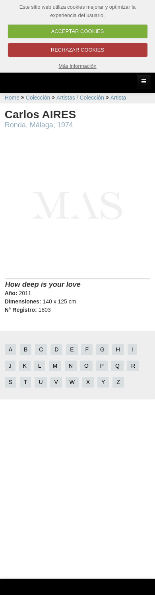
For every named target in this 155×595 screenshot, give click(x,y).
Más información (77, 66)
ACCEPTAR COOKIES (77, 31)
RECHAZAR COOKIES (77, 50)
